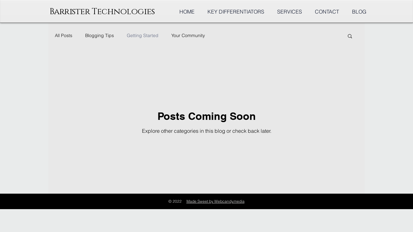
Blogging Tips (99, 35)
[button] (350, 36)
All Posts (63, 35)
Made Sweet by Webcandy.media (215, 201)
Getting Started (142, 35)
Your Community (188, 35)
